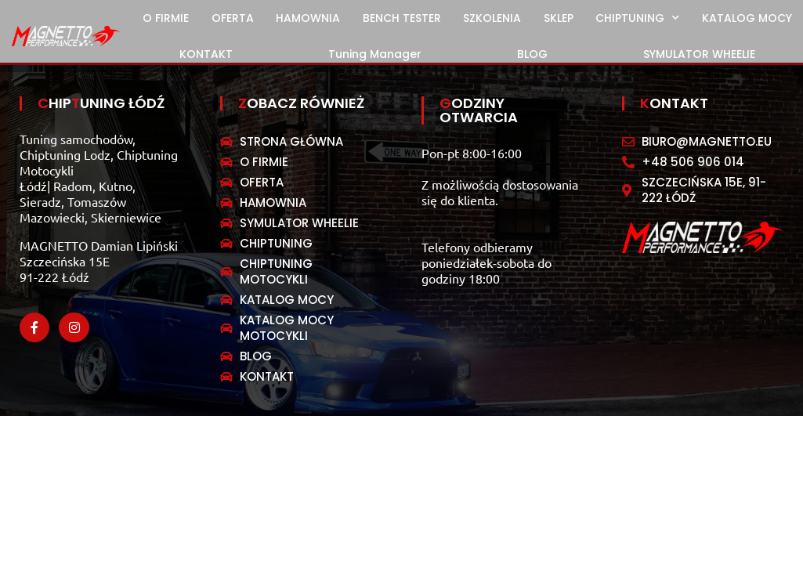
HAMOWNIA (308, 18)
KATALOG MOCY (747, 18)
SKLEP (558, 18)
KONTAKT (206, 54)
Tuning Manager (374, 54)
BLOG (532, 54)
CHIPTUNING (637, 18)
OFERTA (233, 18)
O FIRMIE (166, 18)
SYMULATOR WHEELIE (699, 54)
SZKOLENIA (492, 18)
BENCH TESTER (402, 18)
